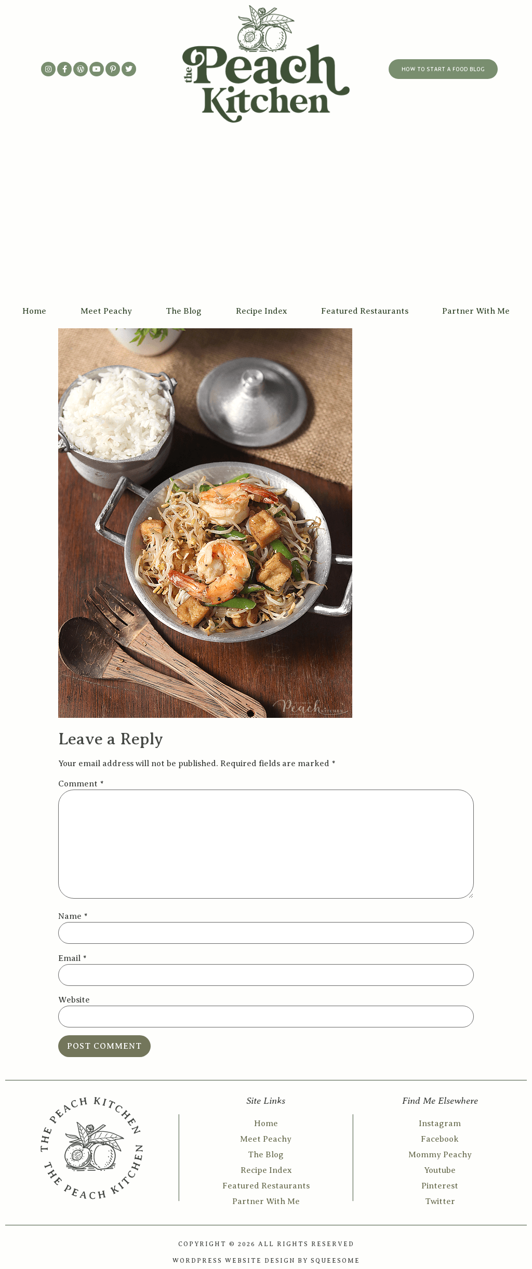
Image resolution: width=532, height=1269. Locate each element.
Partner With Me (476, 311)
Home (34, 311)
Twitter (440, 1201)
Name (72, 916)
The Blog (184, 311)
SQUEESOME (335, 1260)
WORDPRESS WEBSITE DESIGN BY (241, 1260)
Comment (80, 784)
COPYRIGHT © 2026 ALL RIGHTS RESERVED (266, 1244)
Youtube (440, 1170)
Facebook (440, 1139)
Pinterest (439, 1186)
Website (74, 1000)
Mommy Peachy (440, 1154)
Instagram (440, 1123)
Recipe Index (261, 311)
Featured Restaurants (364, 311)
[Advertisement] (266, 221)
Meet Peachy (106, 311)
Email (72, 958)
